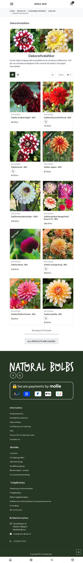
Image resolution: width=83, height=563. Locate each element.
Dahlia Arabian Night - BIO (23, 117)
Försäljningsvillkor (17, 457)
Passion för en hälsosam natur (22, 435)
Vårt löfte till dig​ (16, 462)
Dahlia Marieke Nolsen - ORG (24, 216)
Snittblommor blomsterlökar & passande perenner (30, 501)
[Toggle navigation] (11, 4)
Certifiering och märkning (20, 426)
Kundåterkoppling (17, 466)
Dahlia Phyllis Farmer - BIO (23, 314)
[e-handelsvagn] (71, 4)
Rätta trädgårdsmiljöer (19, 497)
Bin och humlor (16, 510)
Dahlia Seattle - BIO (53, 314)
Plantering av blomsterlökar (21, 488)
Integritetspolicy (16, 413)
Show (61, 74)
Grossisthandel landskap (20, 474)
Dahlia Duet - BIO (19, 167)
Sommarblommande (37, 11)
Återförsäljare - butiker (19, 470)
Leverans (14, 453)
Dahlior (51, 11)
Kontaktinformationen (19, 418)
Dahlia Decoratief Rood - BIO (57, 117)
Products (21, 11)
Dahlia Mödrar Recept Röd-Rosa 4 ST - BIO (56, 217)
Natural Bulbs (15, 422)
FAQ (11, 431)
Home (12, 11)
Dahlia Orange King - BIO (55, 265)
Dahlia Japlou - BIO (53, 167)
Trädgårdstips (15, 492)
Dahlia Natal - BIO (19, 265)
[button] (46, 121)
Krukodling (14, 505)
